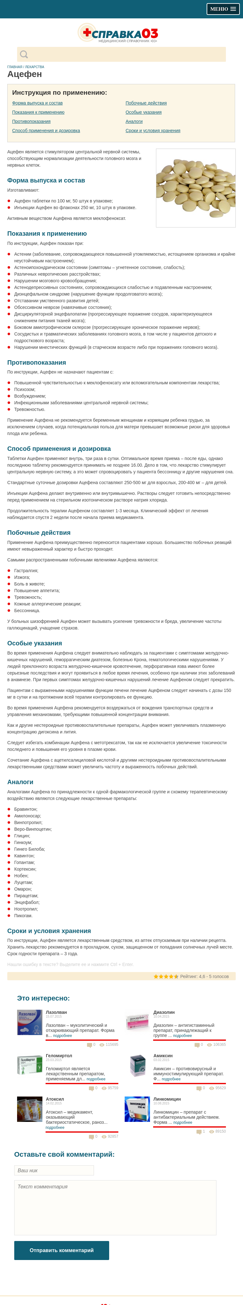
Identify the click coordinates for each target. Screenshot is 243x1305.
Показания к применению (38, 112)
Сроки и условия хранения (153, 130)
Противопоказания (31, 121)
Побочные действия (146, 103)
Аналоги (134, 121)
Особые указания (144, 112)
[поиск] (127, 54)
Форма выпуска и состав (37, 103)
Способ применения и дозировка (46, 130)
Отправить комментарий (62, 1250)
